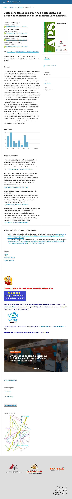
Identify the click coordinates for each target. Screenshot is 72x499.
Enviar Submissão (10, 405)
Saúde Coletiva (44, 326)
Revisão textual (51, 66)
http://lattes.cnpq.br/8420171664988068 (16, 204)
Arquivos (11, 7)
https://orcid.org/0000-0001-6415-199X (16, 33)
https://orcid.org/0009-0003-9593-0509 (16, 40)
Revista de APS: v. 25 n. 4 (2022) (34, 243)
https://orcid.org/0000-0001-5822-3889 (16, 46)
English (6, 255)
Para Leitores (7, 391)
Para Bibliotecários (9, 397)
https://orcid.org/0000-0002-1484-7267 (16, 26)
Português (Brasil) (9, 257)
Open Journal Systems (10, 380)
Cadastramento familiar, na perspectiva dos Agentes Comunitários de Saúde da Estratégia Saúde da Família (37, 235)
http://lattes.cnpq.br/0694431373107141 (16, 187)
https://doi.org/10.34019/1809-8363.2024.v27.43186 (23, 52)
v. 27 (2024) (19, 7)
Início (5, 7)
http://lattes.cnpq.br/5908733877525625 (20, 169)
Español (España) (9, 260)
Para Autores (7, 394)
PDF (47, 58)
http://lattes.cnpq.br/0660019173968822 (16, 222)
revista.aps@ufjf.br (9, 307)
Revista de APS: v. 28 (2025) (16, 238)
